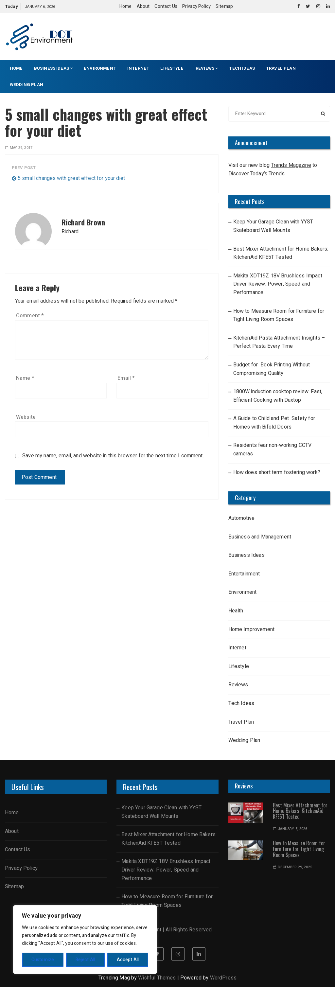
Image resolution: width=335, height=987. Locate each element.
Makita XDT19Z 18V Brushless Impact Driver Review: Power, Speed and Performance (277, 284)
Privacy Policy (196, 6)
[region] (85, 939)
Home (125, 6)
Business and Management (259, 537)
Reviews (207, 68)
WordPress (223, 978)
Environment (100, 68)
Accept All (128, 959)
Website (26, 417)
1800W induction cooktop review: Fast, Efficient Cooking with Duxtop (278, 396)
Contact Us (165, 6)
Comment (30, 316)
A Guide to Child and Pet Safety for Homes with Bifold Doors (274, 422)
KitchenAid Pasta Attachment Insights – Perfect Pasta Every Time (279, 342)
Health (235, 611)
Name (25, 378)
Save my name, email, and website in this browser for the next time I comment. (113, 455)
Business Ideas (53, 68)
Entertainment (244, 574)
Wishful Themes (157, 978)
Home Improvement (251, 629)
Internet (138, 68)
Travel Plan (281, 68)
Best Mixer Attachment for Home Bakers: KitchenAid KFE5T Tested (280, 253)
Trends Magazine (291, 165)
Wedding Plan (26, 84)
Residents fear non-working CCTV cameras (272, 449)
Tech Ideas (242, 68)
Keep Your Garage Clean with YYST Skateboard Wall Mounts (273, 226)
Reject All (86, 959)
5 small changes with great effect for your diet (71, 178)
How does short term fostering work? (276, 472)
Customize (42, 959)
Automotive (241, 518)
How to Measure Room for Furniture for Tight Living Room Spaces (279, 315)
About (143, 6)
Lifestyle (172, 68)
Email (126, 378)
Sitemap (224, 6)
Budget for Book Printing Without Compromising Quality (271, 369)
